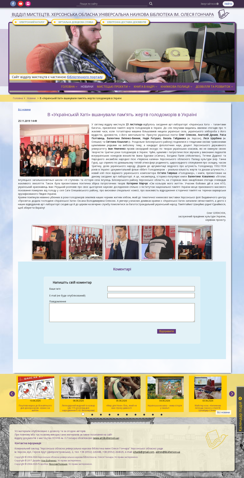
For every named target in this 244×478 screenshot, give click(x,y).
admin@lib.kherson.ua (168, 452)
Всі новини (24, 109)
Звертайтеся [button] (210, 3)
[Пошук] (150, 3)
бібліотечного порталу (85, 77)
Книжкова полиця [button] (176, 87)
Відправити (166, 331)
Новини (31, 98)
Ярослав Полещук (58, 464)
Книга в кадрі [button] (145, 87)
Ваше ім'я (54, 288)
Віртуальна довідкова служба (73, 22)
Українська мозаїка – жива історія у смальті (164, 392)
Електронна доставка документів (124, 22)
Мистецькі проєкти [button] (113, 87)
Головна (18, 98)
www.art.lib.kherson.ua (106, 438)
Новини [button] (87, 87)
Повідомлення (57, 301)
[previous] (12, 394)
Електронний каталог (29, 22)
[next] (232, 394)
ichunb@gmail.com (143, 452)
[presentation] (93, 331)
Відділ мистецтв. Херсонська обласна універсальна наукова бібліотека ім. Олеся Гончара (113, 14)
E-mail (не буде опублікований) (67, 295)
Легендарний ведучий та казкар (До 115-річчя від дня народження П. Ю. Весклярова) (78, 394)
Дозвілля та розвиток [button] (214, 87)
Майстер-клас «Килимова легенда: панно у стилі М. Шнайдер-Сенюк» (208, 394)
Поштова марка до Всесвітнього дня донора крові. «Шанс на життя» (35, 394)
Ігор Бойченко (48, 460)
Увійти (228, 3)
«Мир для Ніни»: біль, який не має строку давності (121, 392)
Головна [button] (69, 87)
